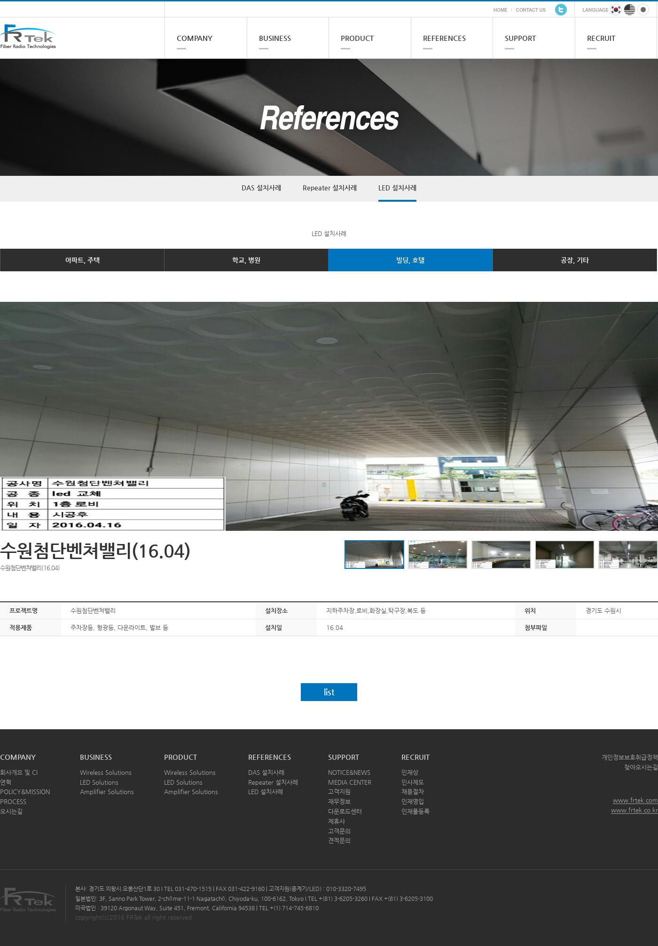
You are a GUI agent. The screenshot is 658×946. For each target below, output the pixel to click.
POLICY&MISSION (25, 791)
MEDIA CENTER (349, 782)
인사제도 (412, 782)
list (329, 692)
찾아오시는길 (641, 767)
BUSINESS (275, 38)
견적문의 (339, 840)
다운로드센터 (345, 811)
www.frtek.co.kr (634, 809)
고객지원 (339, 791)
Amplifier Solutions (107, 791)
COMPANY (194, 38)
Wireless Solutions (106, 772)
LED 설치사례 (397, 187)
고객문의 (339, 831)
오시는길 (11, 811)
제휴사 (336, 821)
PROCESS (13, 801)
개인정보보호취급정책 (630, 757)
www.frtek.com (635, 800)
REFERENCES (444, 38)
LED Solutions (99, 782)
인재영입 (412, 801)
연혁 (5, 782)
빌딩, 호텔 (410, 260)
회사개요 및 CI (19, 772)
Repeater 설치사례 (330, 187)
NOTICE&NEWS (349, 772)
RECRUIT (601, 38)
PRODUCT (357, 38)
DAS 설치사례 (261, 187)
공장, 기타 (575, 260)
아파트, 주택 (82, 260)
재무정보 (339, 801)
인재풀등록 (415, 811)
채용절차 (412, 791)
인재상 (409, 772)
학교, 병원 (246, 260)
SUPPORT (520, 38)
